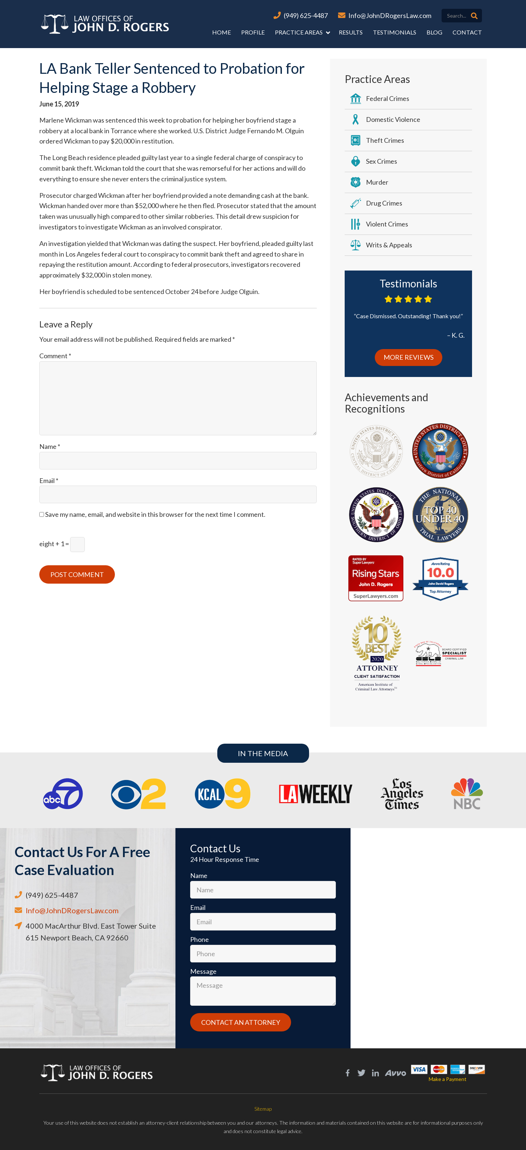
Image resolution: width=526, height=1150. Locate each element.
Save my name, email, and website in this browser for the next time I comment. (155, 514)
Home (221, 32)
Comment (55, 356)
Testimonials (394, 32)
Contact (467, 32)
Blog (434, 32)
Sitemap (263, 1109)
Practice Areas (299, 32)
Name (49, 446)
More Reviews (409, 357)
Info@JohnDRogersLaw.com (389, 15)
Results (351, 32)
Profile (253, 32)
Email (48, 480)
